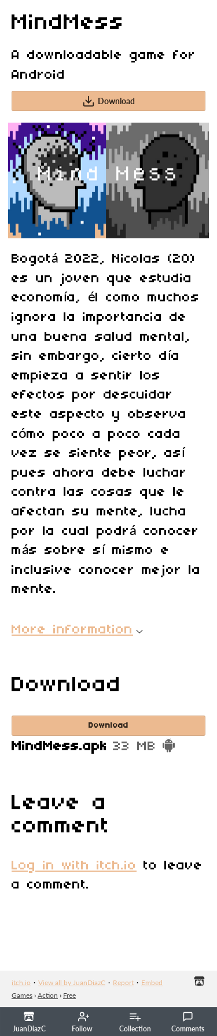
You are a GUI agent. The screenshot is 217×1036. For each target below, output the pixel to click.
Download (108, 101)
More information (77, 630)
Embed (152, 982)
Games (22, 995)
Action (48, 995)
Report (123, 982)
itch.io (21, 982)
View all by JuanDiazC (71, 982)
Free (69, 995)
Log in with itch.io (74, 866)
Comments (187, 1022)
